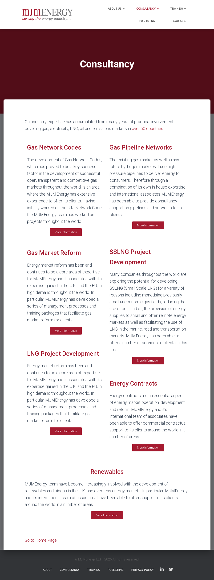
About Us (116, 8)
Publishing (148, 21)
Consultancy (147, 8)
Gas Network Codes (55, 147)
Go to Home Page (41, 540)
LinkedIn (162, 569)
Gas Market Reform (55, 252)
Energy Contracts (134, 383)
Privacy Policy (142, 570)
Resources (178, 21)
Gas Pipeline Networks (141, 147)
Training (178, 8)
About (47, 570)
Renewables (107, 471)
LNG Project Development (63, 353)
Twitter (171, 569)
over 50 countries (148, 128)
